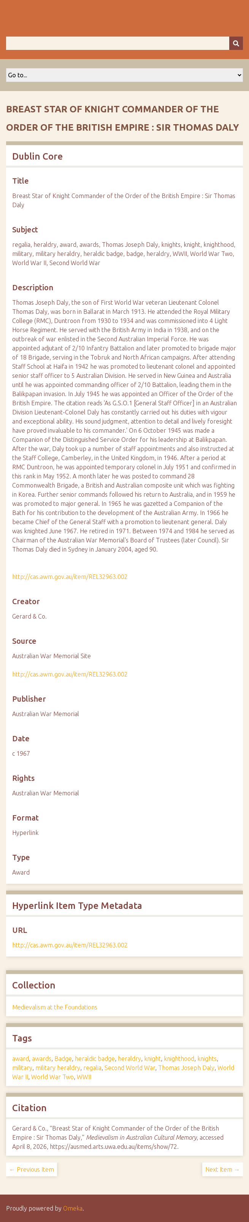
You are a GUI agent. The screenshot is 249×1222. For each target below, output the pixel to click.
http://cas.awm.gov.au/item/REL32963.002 (70, 576)
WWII (84, 1076)
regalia (92, 1067)
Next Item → (222, 1169)
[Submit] (236, 43)
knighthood (179, 1058)
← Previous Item (31, 1169)
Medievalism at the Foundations (54, 1007)
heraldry (129, 1058)
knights (207, 1058)
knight (152, 1058)
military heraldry (57, 1067)
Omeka (72, 1208)
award (20, 1058)
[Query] (124, 43)
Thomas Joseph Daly (186, 1067)
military (22, 1067)
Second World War (130, 1067)
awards (41, 1058)
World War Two (52, 1076)
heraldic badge (95, 1058)
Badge (63, 1058)
